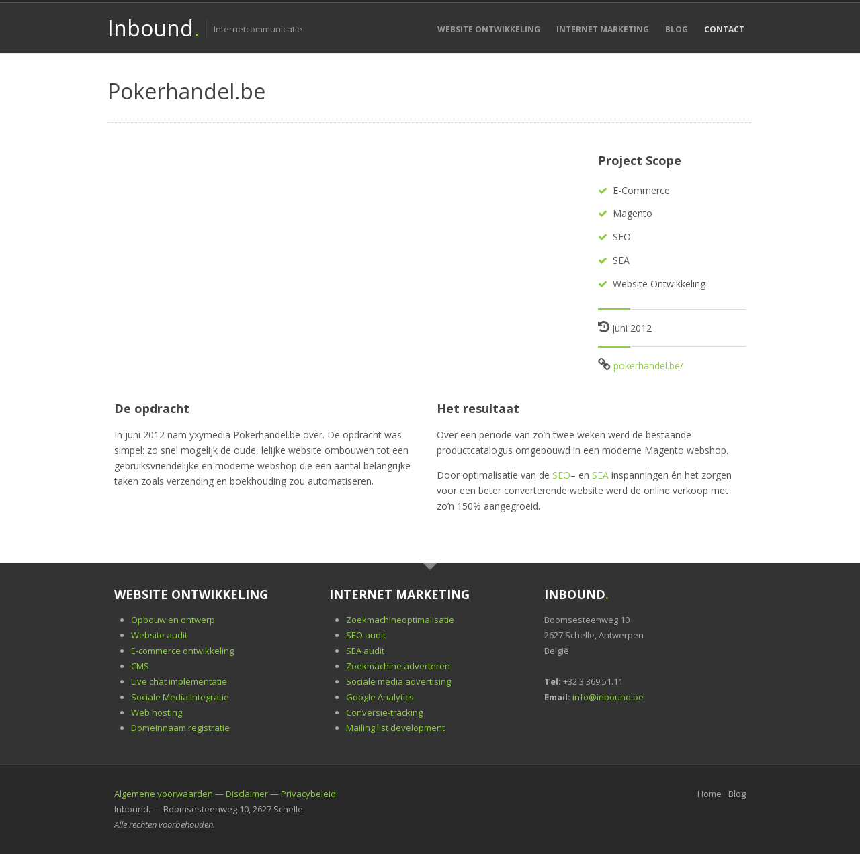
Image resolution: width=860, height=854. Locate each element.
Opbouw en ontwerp (173, 620)
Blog (676, 29)
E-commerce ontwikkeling (182, 651)
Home (709, 794)
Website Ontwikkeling (488, 29)
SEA (600, 475)
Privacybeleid (308, 794)
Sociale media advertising (398, 681)
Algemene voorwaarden (163, 794)
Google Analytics (380, 697)
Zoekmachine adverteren (398, 666)
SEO (561, 475)
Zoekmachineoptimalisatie (400, 620)
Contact (724, 29)
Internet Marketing (602, 29)
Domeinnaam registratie (180, 728)
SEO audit (366, 635)
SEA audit (365, 651)
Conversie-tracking (384, 712)
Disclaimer (247, 794)
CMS (140, 666)
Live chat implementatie (179, 681)
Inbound (153, 27)
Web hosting (156, 712)
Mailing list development (395, 728)
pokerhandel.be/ (648, 365)
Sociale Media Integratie (180, 697)
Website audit (159, 635)
